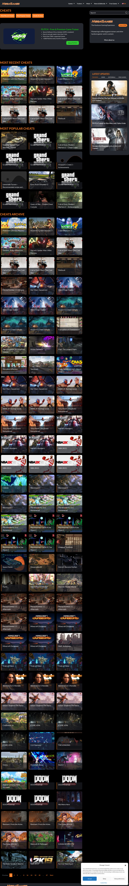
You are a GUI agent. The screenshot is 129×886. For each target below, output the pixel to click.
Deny (104, 879)
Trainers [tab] (95, 77)
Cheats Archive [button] (38, 16)
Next (51, 875)
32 (35, 875)
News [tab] (103, 77)
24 (31, 875)
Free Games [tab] (122, 77)
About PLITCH (72, 43)
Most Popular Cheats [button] (23, 16)
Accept (90, 879)
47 (47, 875)
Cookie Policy (103, 882)
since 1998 (123, 25)
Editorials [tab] (111, 77)
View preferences (119, 879)
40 (39, 875)
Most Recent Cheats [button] (7, 16)
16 (27, 875)
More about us (109, 40)
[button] (125, 865)
